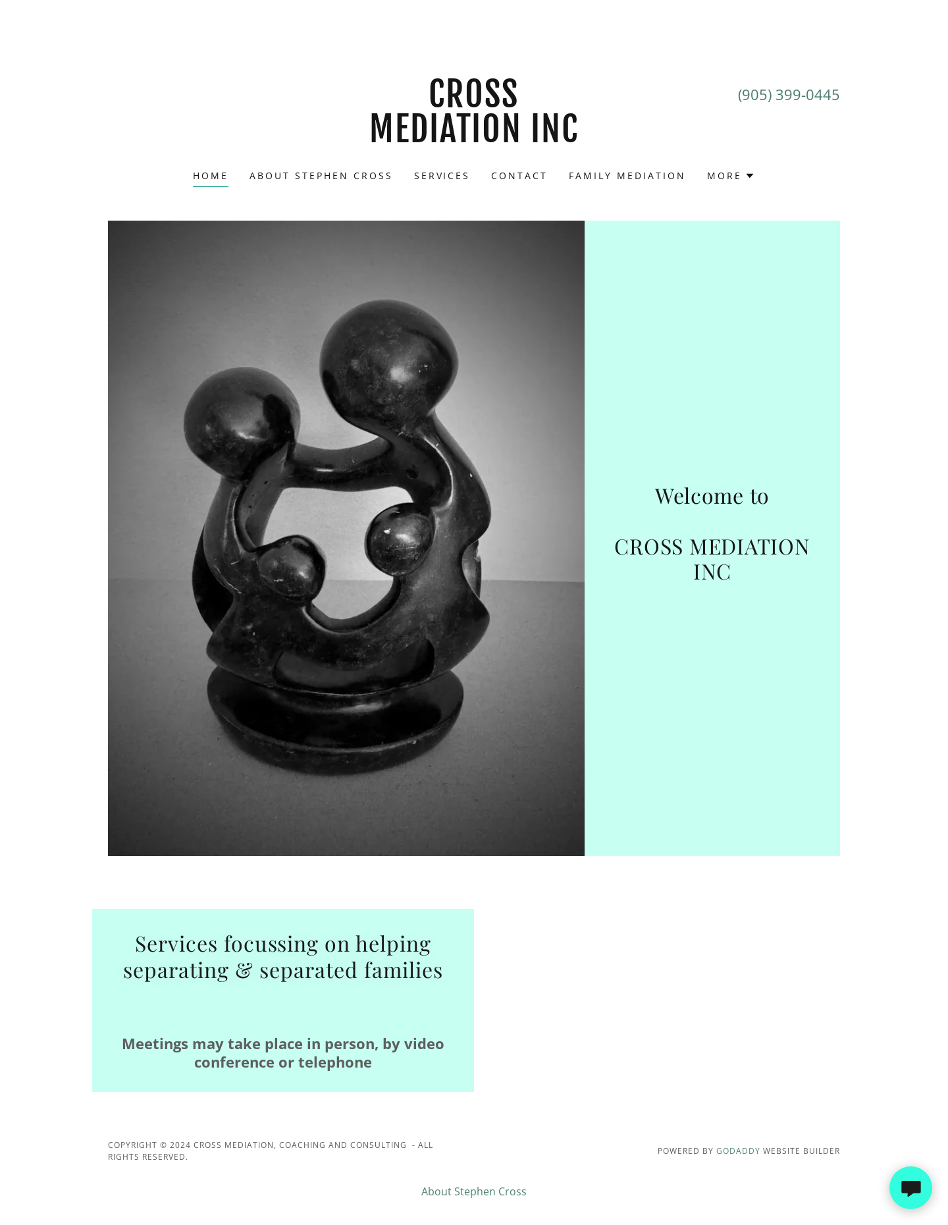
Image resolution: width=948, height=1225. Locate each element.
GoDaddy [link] (738, 1151)
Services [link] (442, 175)
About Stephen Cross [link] (321, 175)
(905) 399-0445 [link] (789, 94)
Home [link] (210, 175)
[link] (474, 138)
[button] (731, 176)
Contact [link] (519, 175)
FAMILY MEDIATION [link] (627, 175)
